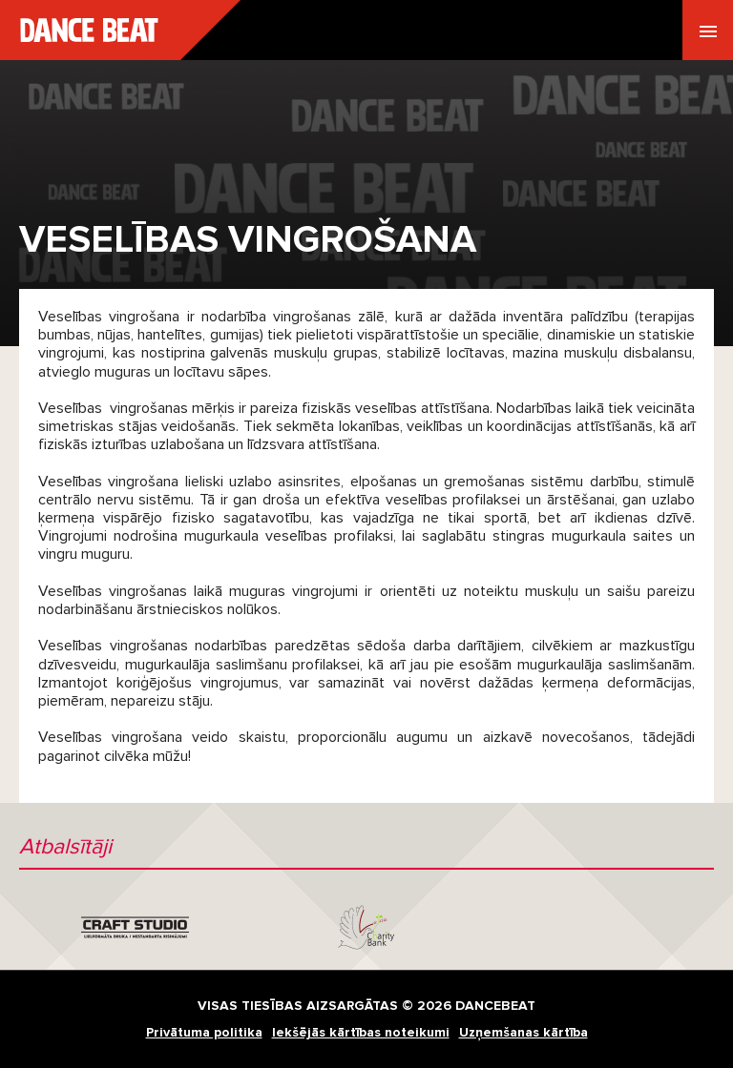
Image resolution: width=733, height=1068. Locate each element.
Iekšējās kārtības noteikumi (361, 1032)
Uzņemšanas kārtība (523, 1032)
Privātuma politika (204, 1032)
